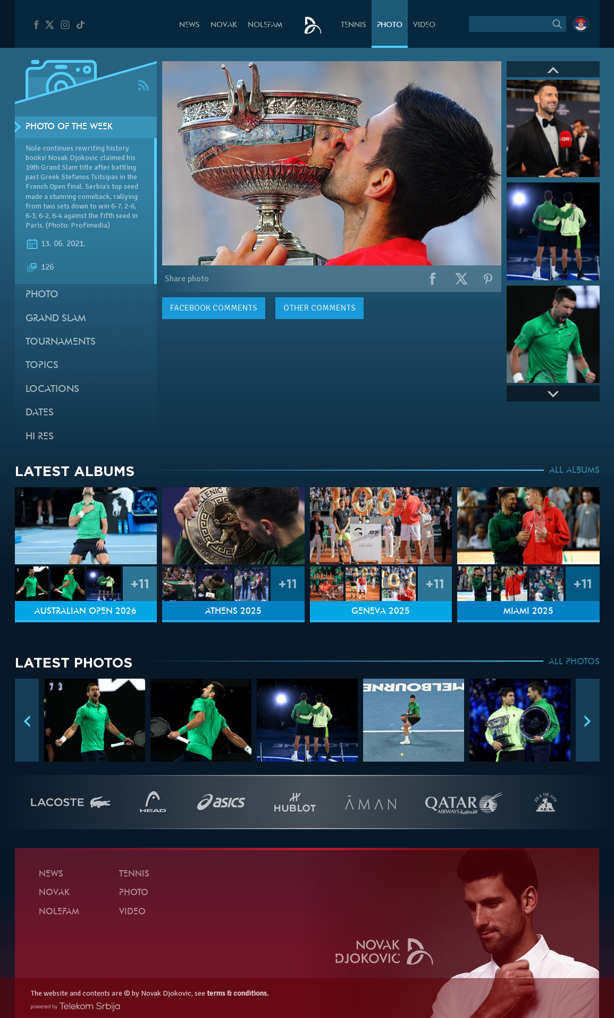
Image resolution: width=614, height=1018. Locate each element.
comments (213, 308)
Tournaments (61, 342)
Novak (224, 25)
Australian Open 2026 (86, 611)
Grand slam (56, 319)
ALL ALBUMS (574, 470)
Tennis (353, 25)
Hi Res (40, 437)
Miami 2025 (528, 611)
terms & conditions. (237, 993)
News (189, 25)
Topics (42, 366)
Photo (389, 25)
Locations (52, 390)
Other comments (319, 308)
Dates (40, 413)
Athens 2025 (233, 611)
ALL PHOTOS (574, 662)
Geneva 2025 (380, 611)
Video (424, 25)
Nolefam (265, 25)
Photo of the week (69, 127)
